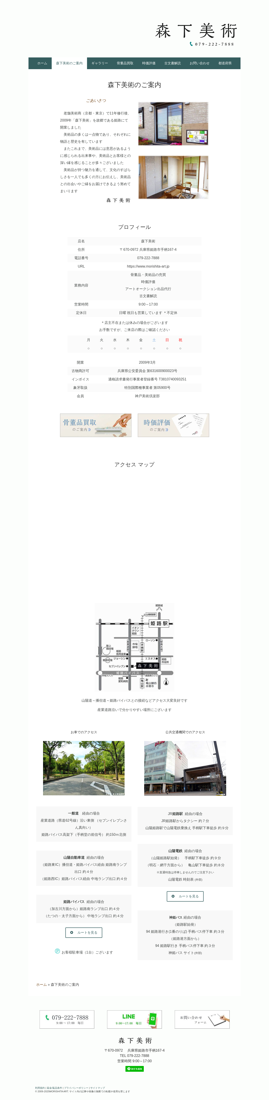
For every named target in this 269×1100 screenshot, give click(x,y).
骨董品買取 (125, 63)
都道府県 (225, 63)
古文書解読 (172, 63)
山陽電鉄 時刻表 (185, 879)
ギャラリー (99, 63)
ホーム (42, 63)
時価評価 (148, 63)
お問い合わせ (200, 63)
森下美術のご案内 (69, 63)
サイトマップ (97, 1088)
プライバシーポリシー (76, 1088)
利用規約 (40, 1088)
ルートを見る (86, 932)
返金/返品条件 (54, 1088)
